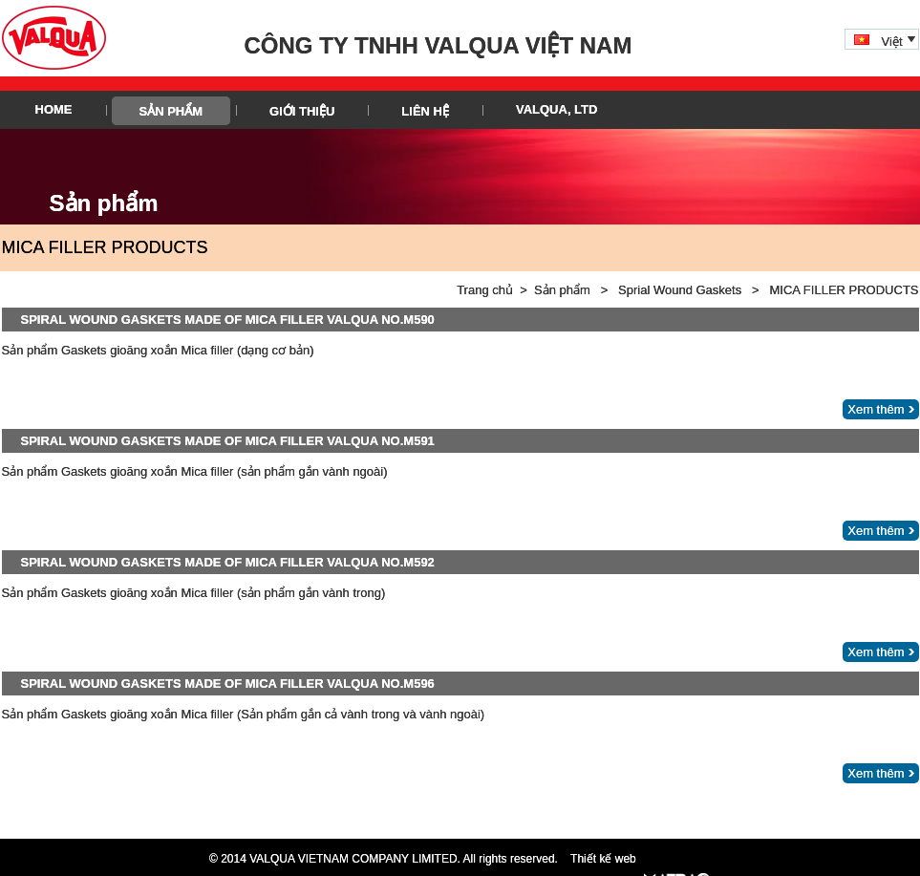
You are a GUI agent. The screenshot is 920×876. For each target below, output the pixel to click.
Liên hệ (425, 111)
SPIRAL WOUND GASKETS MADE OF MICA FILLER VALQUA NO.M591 (228, 441)
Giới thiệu (301, 111)
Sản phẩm (171, 111)
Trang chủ (485, 290)
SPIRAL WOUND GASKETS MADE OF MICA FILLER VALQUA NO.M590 (228, 319)
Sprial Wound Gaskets (679, 290)
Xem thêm (875, 409)
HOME (54, 109)
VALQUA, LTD (556, 109)
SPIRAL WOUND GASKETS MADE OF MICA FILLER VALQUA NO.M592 (228, 562)
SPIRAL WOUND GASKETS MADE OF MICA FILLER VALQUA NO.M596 (228, 683)
